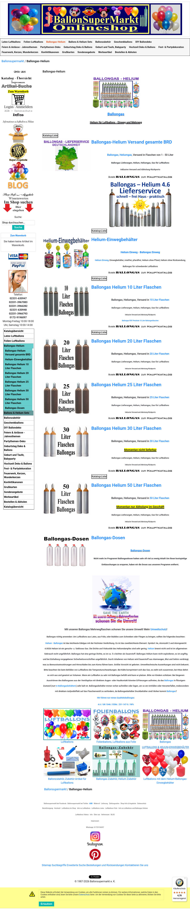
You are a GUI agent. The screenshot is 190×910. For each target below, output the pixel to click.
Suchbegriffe (59, 865)
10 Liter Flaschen (159, 299)
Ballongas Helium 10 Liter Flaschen (126, 287)
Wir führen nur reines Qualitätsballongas (115, 698)
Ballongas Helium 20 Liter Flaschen (126, 341)
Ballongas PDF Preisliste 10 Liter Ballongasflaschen (140, 320)
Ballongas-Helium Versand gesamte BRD (131, 142)
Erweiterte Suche (76, 865)
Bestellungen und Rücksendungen (105, 865)
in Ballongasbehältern (66, 686)
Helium (49, 643)
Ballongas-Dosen (108, 537)
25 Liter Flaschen (159, 397)
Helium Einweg (101, 260)
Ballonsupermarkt (13, 61)
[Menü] (185, 879)
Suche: (18, 217)
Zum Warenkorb (18, 235)
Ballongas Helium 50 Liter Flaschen (126, 485)
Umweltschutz (158, 629)
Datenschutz (84, 895)
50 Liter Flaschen (159, 498)
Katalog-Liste (50, 135)
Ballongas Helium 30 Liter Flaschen (126, 428)
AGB (90, 803)
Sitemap (46, 865)
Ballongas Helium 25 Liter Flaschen (126, 384)
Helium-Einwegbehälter (114, 239)
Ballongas (116, 114)
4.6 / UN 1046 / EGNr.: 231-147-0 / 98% (116, 704)
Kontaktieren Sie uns (136, 865)
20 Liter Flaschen (159, 353)
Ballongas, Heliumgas (119, 154)
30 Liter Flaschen (159, 441)
